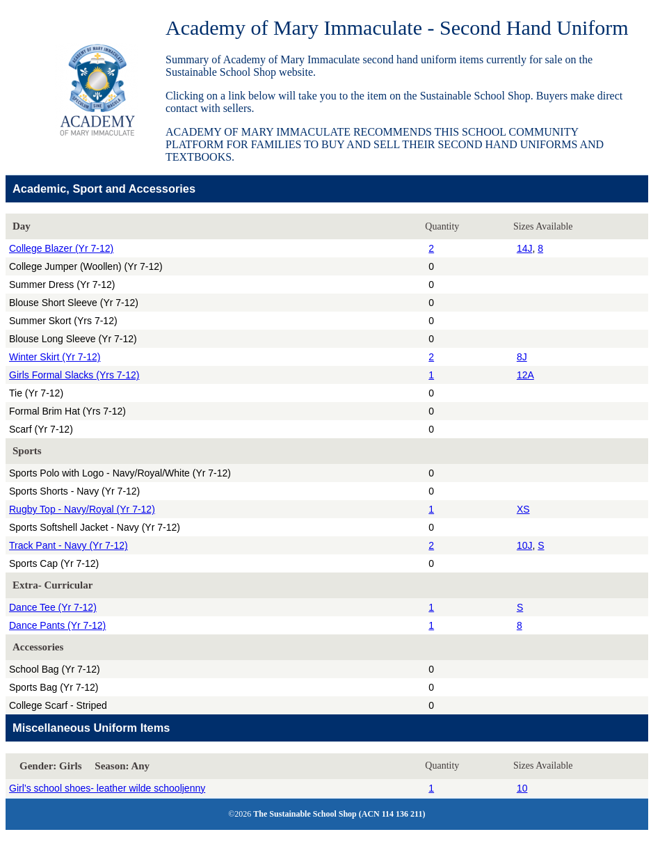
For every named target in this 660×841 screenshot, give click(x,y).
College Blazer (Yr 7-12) (61, 248)
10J (525, 545)
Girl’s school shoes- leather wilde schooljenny (107, 788)
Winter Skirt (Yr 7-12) (54, 356)
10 (522, 788)
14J (525, 248)
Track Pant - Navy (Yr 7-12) (68, 545)
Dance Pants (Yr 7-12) (57, 625)
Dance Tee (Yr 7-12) (53, 607)
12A (525, 375)
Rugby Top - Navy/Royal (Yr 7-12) (82, 509)
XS (523, 509)
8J (522, 356)
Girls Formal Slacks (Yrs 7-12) (74, 375)
